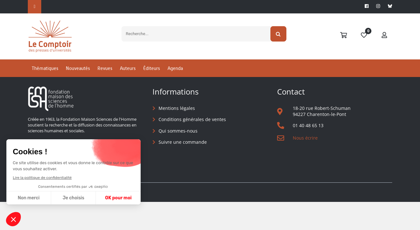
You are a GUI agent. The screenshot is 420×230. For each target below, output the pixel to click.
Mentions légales (177, 108)
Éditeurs (151, 68)
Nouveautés (78, 68)
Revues (104, 68)
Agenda (175, 68)
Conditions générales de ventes (192, 119)
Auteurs (128, 68)
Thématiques (45, 68)
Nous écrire (305, 138)
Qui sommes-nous (178, 131)
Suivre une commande (183, 142)
